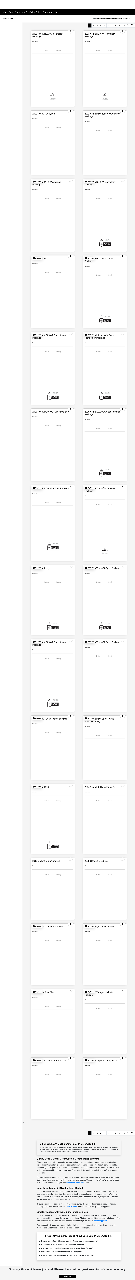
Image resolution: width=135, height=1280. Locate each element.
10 (124, 25)
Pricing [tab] (58, 50)
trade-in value (71, 1207)
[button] (37, 181)
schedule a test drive (75, 1183)
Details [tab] (46, 50)
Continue (67, 1276)
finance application (102, 1221)
